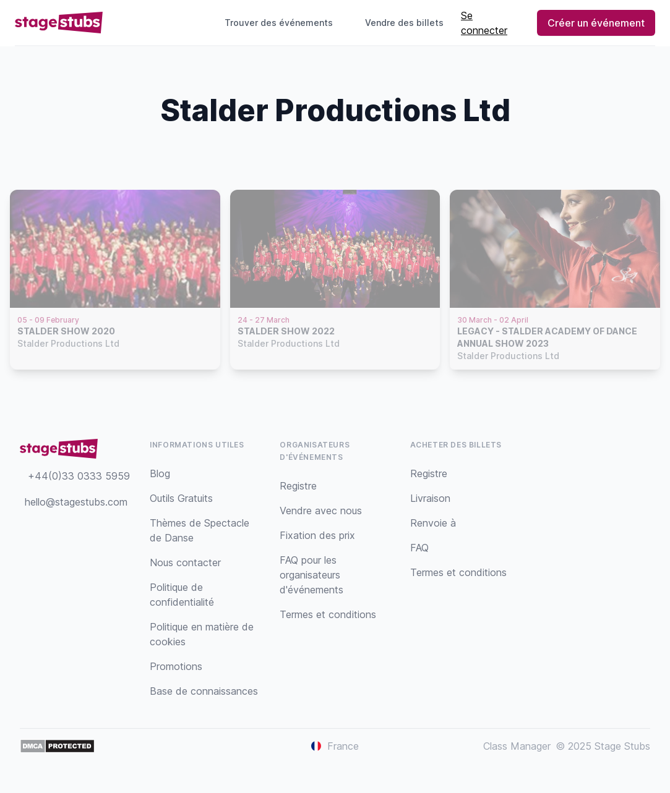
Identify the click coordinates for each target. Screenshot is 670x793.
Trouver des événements (279, 22)
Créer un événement (596, 23)
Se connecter (484, 22)
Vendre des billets (409, 22)
